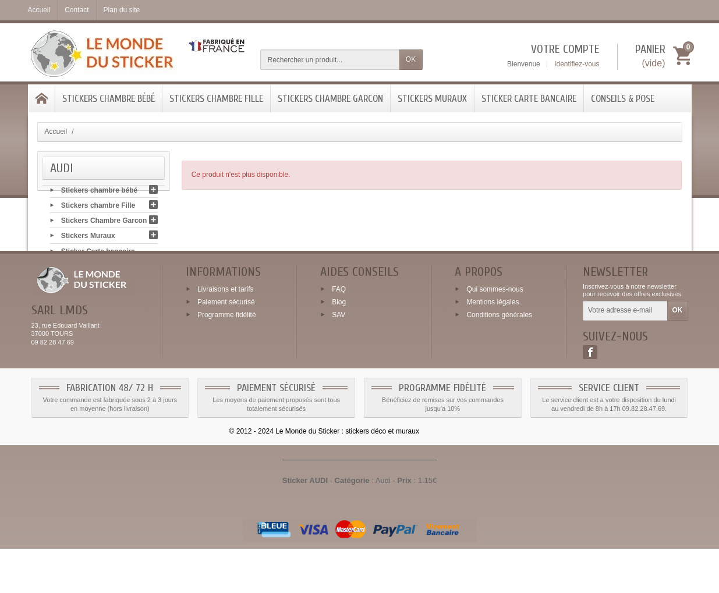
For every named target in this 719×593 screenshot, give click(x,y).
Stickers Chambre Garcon (330, 98)
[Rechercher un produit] (330, 59)
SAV (338, 359)
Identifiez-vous (576, 64)
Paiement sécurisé (226, 346)
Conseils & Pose (622, 98)
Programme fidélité (226, 359)
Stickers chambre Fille (216, 98)
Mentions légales (492, 346)
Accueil (56, 131)
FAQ (339, 333)
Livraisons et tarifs (225, 333)
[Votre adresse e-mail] (625, 355)
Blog (339, 346)
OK (411, 59)
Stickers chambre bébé (108, 98)
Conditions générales (499, 359)
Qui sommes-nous (494, 333)
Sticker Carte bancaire (528, 98)
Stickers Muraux (432, 98)
